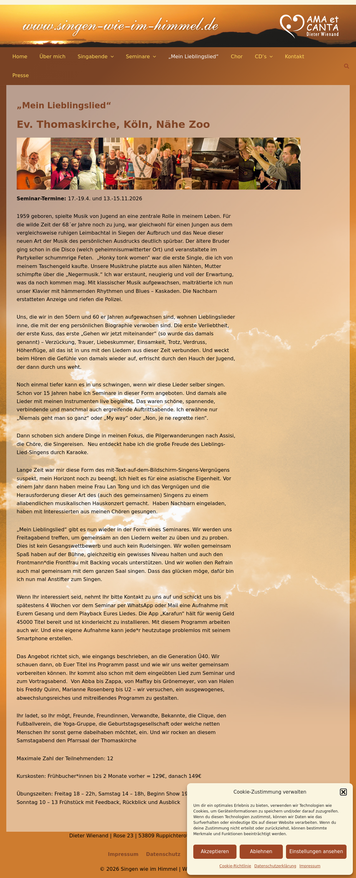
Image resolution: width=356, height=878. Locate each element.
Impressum (310, 866)
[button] (343, 792)
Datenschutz (163, 836)
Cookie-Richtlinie (235, 866)
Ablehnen (261, 851)
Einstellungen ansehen (316, 851)
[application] (105, 56)
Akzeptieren (215, 851)
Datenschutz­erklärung (275, 866)
